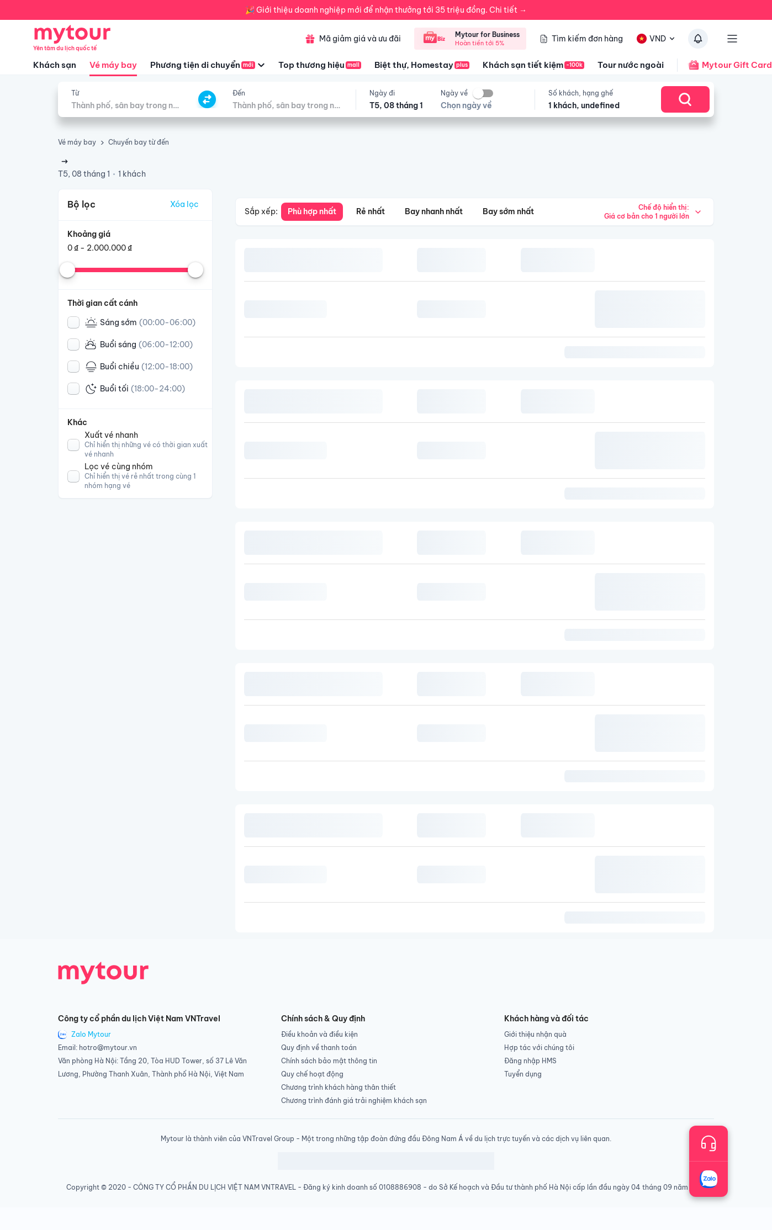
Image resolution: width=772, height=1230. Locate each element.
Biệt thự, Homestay (421, 65)
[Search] (685, 99)
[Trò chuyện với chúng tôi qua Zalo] (708, 1179)
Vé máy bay (113, 68)
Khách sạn (54, 65)
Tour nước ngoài (630, 65)
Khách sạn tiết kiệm (533, 65)
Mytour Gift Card (724, 65)
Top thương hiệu (319, 65)
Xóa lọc (184, 204)
